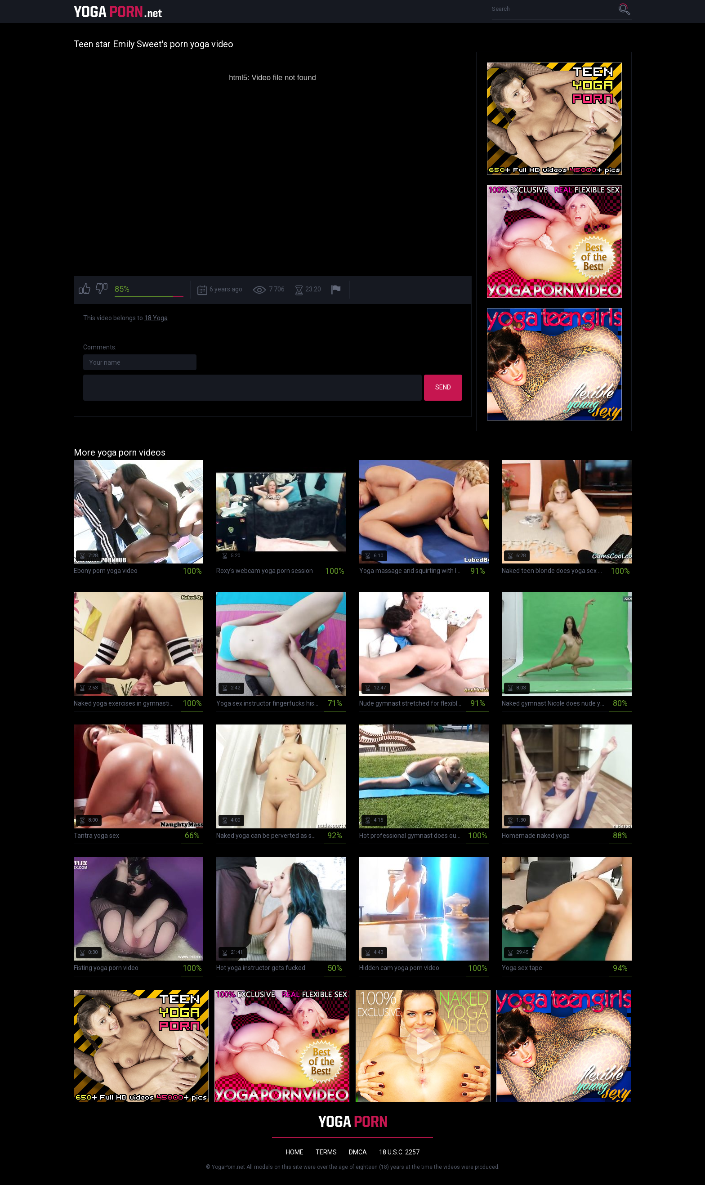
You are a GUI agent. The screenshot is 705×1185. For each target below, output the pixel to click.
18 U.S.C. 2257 (399, 1152)
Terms (326, 1152)
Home (294, 1152)
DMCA (358, 1152)
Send (443, 387)
